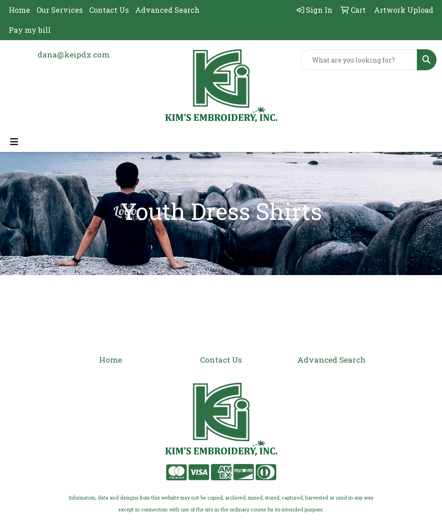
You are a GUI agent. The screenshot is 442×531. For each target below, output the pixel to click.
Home (19, 10)
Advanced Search (167, 10)
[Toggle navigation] (14, 141)
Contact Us (109, 10)
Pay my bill (30, 30)
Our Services (60, 10)
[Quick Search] (358, 59)
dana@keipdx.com (73, 54)
